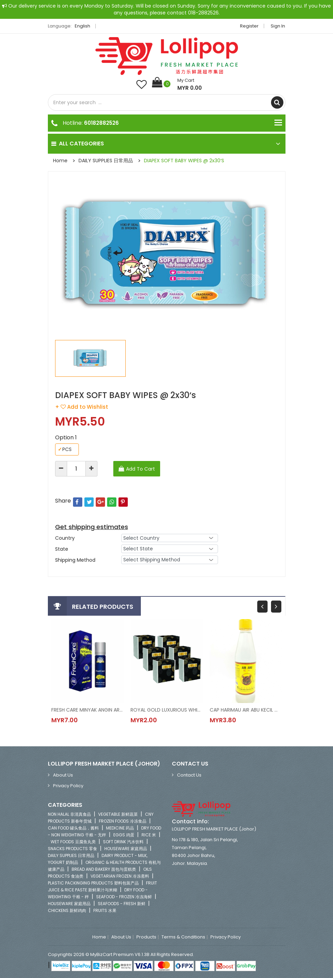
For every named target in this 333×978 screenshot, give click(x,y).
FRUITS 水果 (104, 910)
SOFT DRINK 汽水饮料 (123, 842)
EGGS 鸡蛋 (123, 835)
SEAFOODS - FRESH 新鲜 (121, 903)
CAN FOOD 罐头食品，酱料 (73, 828)
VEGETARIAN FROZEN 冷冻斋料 (120, 876)
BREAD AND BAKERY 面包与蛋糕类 (104, 869)
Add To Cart (140, 468)
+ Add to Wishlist (81, 406)
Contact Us (189, 775)
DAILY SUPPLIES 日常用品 (106, 160)
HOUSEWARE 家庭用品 (125, 848)
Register (249, 26)
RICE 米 (149, 835)
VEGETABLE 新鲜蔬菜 (118, 814)
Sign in (278, 26)
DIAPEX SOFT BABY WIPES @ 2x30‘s (184, 160)
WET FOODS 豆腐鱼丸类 (73, 842)
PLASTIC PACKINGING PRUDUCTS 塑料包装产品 (93, 883)
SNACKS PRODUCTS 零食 (72, 848)
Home (60, 160)
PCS (65, 449)
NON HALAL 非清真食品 (69, 814)
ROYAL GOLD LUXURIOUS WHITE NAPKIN (167, 709)
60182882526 (101, 123)
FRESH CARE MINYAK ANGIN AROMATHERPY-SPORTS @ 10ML (87, 709)
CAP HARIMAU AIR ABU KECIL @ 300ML (246, 709)
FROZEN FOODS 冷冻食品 (122, 821)
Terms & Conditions (183, 937)
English (84, 26)
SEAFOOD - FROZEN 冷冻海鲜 (124, 897)
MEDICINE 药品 (120, 828)
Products (146, 937)
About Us (63, 775)
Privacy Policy (68, 785)
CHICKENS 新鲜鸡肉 (67, 910)
